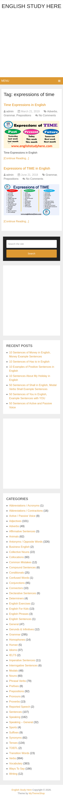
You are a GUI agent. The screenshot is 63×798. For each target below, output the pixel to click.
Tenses (13, 742)
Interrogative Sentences (23, 665)
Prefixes (14, 686)
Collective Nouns (19, 552)
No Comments (47, 115)
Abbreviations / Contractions (26, 510)
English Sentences (20, 619)
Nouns (13, 675)
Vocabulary (16, 763)
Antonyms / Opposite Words (26, 541)
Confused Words (19, 577)
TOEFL (13, 748)
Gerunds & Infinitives (21, 629)
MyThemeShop (37, 793)
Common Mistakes (20, 562)
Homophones (17, 639)
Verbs (12, 758)
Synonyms (15, 737)
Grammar (9, 115)
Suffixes (14, 732)
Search (31, 253)
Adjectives (15, 521)
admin (10, 111)
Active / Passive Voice (22, 515)
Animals (14, 536)
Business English (19, 546)
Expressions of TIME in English (27, 168)
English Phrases (19, 613)
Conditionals (16, 572)
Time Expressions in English (25, 105)
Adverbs (52, 111)
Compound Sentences (22, 567)
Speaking (14, 717)
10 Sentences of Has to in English (29, 361)
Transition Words (19, 753)
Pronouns (15, 696)
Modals (13, 670)
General (14, 624)
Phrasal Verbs (17, 681)
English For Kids (19, 608)
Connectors (16, 588)
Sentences (15, 711)
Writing (13, 773)
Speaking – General (21, 722)
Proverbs (14, 701)
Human (13, 644)
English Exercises (19, 603)
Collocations (16, 557)
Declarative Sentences (22, 593)
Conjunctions (17, 583)
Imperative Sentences (22, 660)
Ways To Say (17, 768)
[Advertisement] (31, 44)
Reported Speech (19, 706)
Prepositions (23, 115)
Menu (5, 80)
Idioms (13, 650)
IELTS (12, 655)
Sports (13, 727)
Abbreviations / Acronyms (24, 505)
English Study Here (31, 6)
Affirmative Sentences (22, 531)
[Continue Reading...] (16, 158)
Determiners (16, 598)
